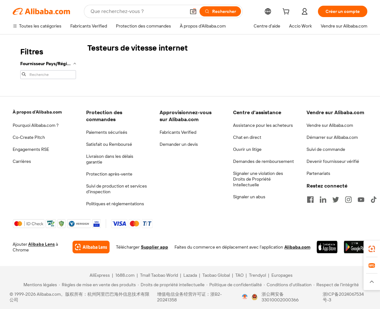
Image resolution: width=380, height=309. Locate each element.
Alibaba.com (297, 247)
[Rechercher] (220, 11)
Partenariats (318, 173)
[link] (372, 249)
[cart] (287, 12)
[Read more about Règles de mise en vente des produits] (97, 284)
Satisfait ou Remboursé (109, 144)
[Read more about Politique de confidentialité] (234, 284)
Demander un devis (179, 144)
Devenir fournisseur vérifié (333, 161)
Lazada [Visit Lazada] (190, 275)
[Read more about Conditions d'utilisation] (288, 284)
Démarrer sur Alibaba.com (332, 137)
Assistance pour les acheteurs (263, 125)
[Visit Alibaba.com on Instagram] (348, 199)
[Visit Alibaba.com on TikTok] (373, 199)
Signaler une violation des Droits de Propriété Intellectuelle (258, 179)
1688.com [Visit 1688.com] (125, 275)
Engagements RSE (31, 149)
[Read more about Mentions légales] (39, 284)
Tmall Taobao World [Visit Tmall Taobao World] (159, 275)
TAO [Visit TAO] (239, 275)
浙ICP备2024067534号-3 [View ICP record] (343, 297)
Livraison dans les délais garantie (109, 159)
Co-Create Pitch (29, 137)
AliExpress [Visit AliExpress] (100, 275)
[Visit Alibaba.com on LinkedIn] (323, 199)
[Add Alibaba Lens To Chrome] (91, 247)
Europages (282, 275)
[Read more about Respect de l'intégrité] (336, 284)
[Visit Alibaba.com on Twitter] (335, 199)
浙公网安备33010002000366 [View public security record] (280, 297)
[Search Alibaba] (137, 11)
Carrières (22, 161)
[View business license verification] (245, 297)
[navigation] (48, 62)
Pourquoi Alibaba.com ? (36, 125)
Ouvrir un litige (247, 149)
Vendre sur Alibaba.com (330, 125)
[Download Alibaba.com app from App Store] (327, 247)
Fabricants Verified (178, 132)
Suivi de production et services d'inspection (116, 188)
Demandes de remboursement (263, 161)
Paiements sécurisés (106, 132)
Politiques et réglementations (115, 203)
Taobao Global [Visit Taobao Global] (216, 275)
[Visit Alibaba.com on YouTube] (361, 199)
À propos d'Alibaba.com (37, 111)
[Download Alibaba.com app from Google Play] (355, 247)
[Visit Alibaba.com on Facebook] (310, 199)
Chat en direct (247, 137)
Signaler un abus (249, 196)
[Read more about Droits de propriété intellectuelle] (171, 284)
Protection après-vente (109, 173)
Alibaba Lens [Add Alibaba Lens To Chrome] (41, 244)
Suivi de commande (326, 149)
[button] (193, 11)
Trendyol (257, 275)
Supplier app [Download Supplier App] (154, 247)
